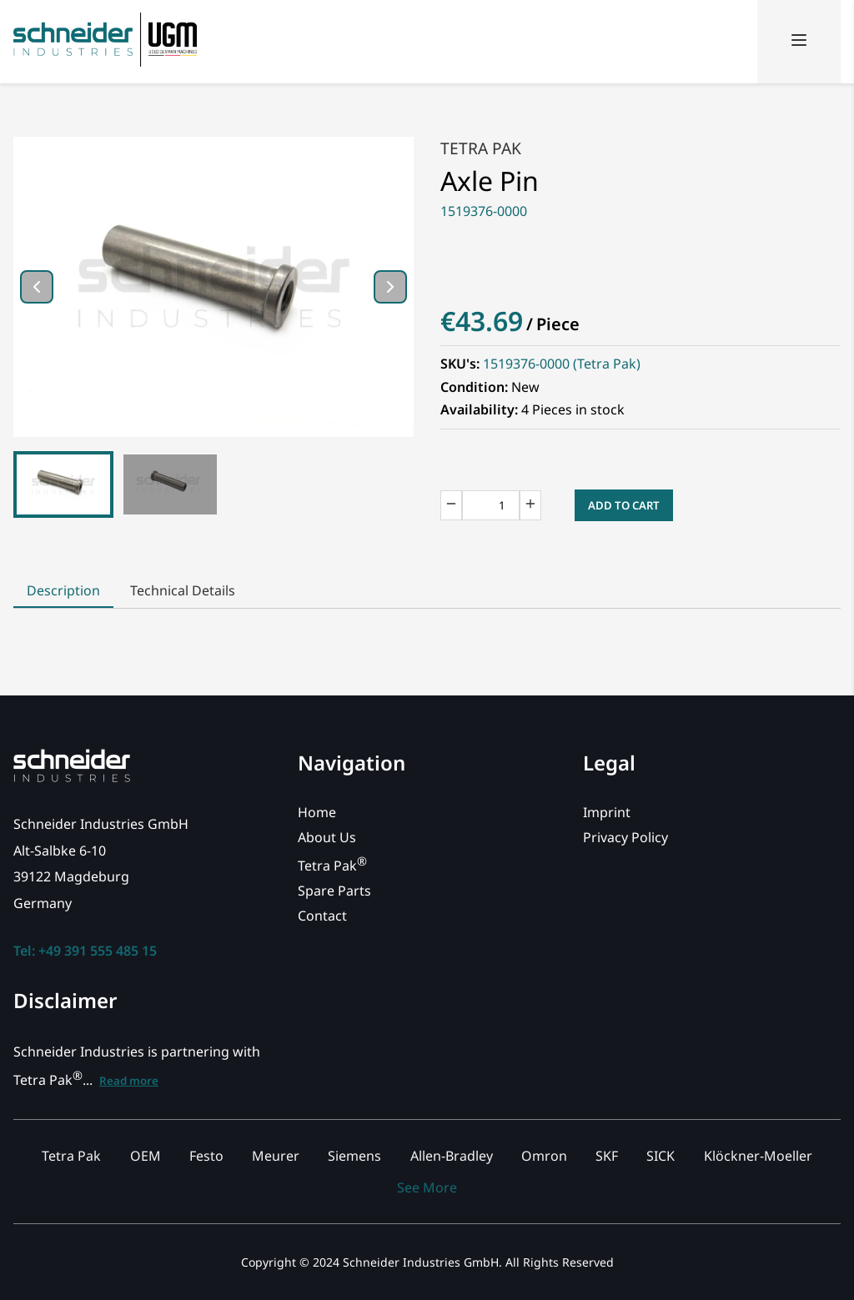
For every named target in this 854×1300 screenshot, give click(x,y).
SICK (660, 1156)
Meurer (275, 1156)
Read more (128, 1080)
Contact (322, 915)
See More (427, 1187)
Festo (206, 1156)
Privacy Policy (625, 837)
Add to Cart (624, 505)
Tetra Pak (480, 148)
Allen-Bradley (451, 1156)
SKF (606, 1156)
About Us (327, 837)
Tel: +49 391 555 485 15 (85, 950)
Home (317, 812)
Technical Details (182, 590)
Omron (544, 1156)
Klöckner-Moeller (758, 1156)
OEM (145, 1156)
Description (63, 590)
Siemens (354, 1156)
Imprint (606, 812)
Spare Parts (334, 890)
